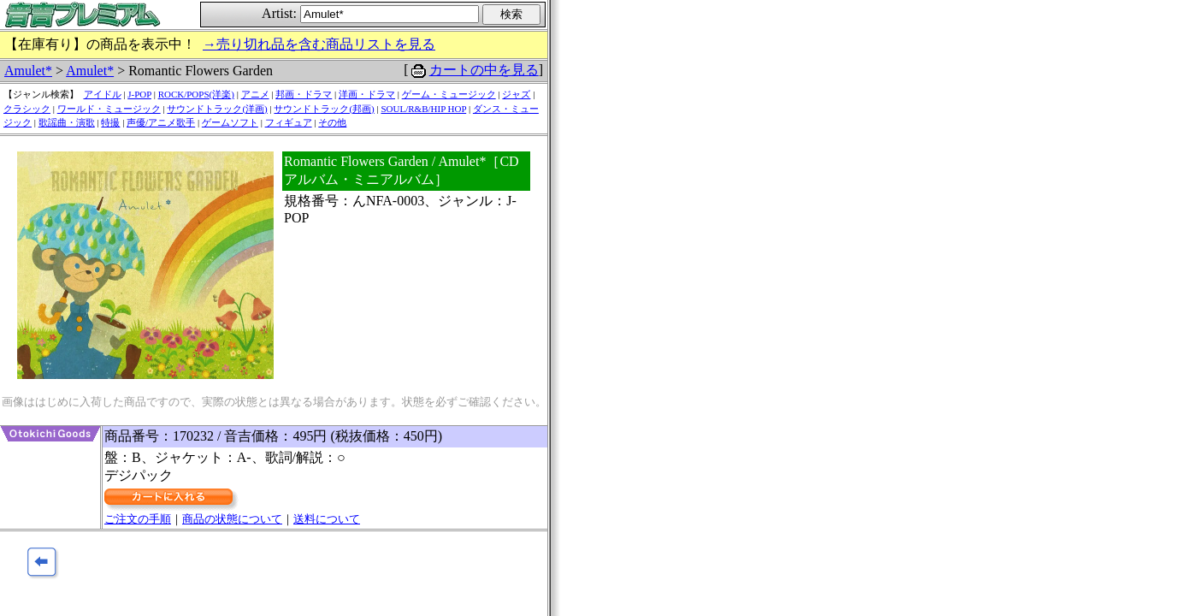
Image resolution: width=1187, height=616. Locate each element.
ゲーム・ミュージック (449, 94)
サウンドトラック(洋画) (217, 109)
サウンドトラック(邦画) (324, 109)
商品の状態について (232, 518)
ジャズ (516, 94)
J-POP (139, 94)
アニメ (255, 94)
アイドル (102, 94)
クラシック (26, 109)
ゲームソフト (230, 122)
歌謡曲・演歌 (66, 122)
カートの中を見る (484, 69)
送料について (326, 518)
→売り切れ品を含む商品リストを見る (319, 44)
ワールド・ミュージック (109, 109)
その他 (332, 122)
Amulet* (28, 70)
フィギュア (288, 122)
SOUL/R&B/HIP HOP (423, 109)
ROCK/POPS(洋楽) (196, 94)
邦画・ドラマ (303, 94)
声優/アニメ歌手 (161, 122)
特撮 (110, 122)
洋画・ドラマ (367, 94)
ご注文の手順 (137, 518)
